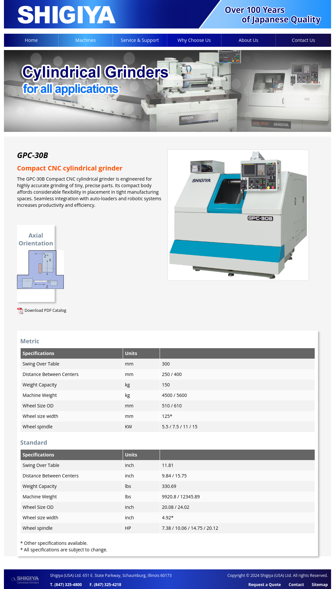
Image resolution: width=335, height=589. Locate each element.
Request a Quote (264, 584)
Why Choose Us (194, 40)
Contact (296, 584)
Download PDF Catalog (41, 310)
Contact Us (303, 40)
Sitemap (320, 584)
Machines (85, 40)
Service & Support (140, 40)
